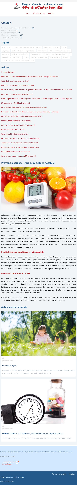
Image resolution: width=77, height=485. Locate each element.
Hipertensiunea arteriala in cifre (13, 129)
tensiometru (17, 57)
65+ (3, 47)
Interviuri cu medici (8, 30)
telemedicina (6, 57)
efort (13, 51)
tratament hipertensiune (39, 57)
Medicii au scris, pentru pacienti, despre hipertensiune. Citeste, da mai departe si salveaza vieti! (36, 90)
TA (70, 54)
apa (8, 47)
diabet (64, 47)
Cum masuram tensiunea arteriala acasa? (16, 121)
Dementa (56, 47)
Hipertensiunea (39, 13)
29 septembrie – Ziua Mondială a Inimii (15, 103)
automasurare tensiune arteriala (23, 47)
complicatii (47, 47)
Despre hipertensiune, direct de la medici (16, 28)
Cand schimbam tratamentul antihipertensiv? (18, 125)
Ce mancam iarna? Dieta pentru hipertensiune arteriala (21, 116)
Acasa (28, 13)
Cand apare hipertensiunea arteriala (14, 134)
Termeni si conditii (59, 474)
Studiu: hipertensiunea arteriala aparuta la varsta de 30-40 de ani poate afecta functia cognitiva (36, 99)
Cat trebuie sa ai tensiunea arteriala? (15, 81)
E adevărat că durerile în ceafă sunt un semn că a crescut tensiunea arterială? (30, 112)
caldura (38, 47)
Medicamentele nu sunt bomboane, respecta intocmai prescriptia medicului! (29, 76)
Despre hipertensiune (11, 37)
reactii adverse (36, 54)
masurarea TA (23, 54)
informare (5, 54)
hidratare (20, 51)
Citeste (50, 13)
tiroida (26, 57)
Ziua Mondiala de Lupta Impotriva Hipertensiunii (18, 61)
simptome (46, 54)
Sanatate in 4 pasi (7, 72)
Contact (72, 474)
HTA (50, 51)
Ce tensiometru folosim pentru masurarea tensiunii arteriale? (24, 107)
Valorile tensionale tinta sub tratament (15, 151)
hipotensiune (42, 51)
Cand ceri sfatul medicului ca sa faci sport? (17, 94)
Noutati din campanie (9, 33)
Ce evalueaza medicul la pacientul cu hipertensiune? (20, 138)
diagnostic (5, 51)
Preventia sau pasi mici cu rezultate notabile (17, 85)
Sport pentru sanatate (59, 54)
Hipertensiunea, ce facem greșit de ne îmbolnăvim (20, 147)
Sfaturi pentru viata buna (10, 35)
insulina (14, 54)
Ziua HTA (66, 57)
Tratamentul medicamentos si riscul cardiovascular (20, 143)
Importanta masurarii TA (62, 51)
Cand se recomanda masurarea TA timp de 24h (18, 156)
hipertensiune (30, 51)
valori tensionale (55, 57)
